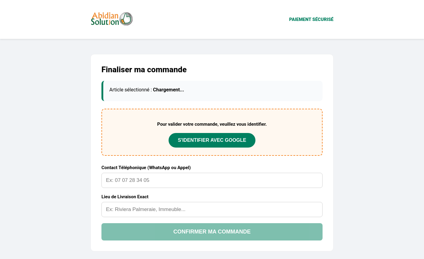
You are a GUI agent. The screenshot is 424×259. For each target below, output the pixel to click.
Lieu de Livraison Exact (125, 196)
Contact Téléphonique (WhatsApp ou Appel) (146, 167)
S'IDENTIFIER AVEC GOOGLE (212, 140)
